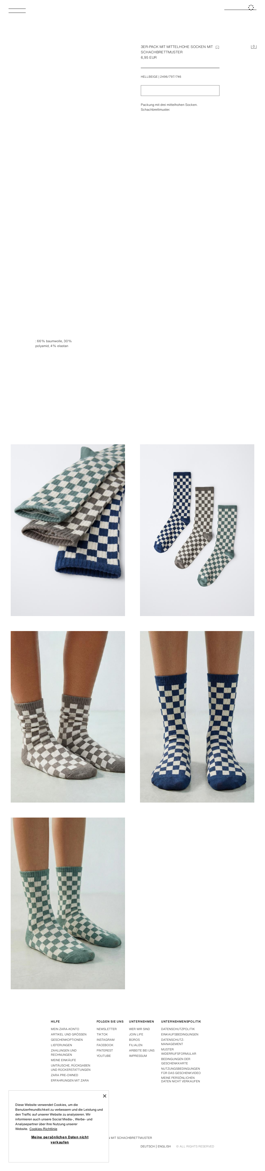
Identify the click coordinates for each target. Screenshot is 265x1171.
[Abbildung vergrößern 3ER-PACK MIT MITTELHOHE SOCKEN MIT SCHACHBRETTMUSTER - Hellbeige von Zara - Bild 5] (197, 717)
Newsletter (107, 1029)
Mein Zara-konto (65, 1029)
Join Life (136, 1034)
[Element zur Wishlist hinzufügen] (217, 47)
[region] (59, 1126)
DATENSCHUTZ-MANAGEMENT (172, 1042)
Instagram (106, 1040)
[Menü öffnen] (19, 12)
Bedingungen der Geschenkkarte (175, 1061)
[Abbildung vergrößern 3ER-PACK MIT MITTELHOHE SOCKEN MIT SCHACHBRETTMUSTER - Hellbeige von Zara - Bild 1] (197, 344)
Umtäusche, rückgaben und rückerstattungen (70, 1067)
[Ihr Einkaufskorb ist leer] (253, 47)
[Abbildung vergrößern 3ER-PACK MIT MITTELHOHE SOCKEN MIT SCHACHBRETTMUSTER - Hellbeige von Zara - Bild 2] (68, 530)
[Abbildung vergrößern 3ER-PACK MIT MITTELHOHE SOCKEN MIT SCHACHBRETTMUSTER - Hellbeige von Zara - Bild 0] (69, 136)
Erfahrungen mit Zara (70, 1080)
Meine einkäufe (63, 1060)
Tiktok (102, 1034)
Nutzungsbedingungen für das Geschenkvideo (181, 1070)
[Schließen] (104, 1096)
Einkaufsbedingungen (179, 1034)
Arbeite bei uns (141, 1050)
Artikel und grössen (68, 1034)
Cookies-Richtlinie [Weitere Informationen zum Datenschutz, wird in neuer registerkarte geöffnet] (43, 1129)
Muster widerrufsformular (178, 1051)
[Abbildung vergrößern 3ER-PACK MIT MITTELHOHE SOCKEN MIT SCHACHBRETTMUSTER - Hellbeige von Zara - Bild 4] (68, 717)
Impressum (138, 1056)
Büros (134, 1040)
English (164, 1146)
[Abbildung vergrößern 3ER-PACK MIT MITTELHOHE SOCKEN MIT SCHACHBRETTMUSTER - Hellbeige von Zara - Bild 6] (68, 903)
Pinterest (105, 1050)
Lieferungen (61, 1045)
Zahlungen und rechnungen (64, 1052)
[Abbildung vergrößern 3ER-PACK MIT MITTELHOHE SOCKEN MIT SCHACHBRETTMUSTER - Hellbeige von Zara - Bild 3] (197, 530)
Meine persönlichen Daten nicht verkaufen (180, 1079)
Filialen (135, 1045)
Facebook (105, 1045)
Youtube (104, 1056)
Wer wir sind (139, 1029)
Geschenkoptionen (67, 1040)
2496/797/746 (170, 76)
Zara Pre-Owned (64, 1075)
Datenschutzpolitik (178, 1029)
